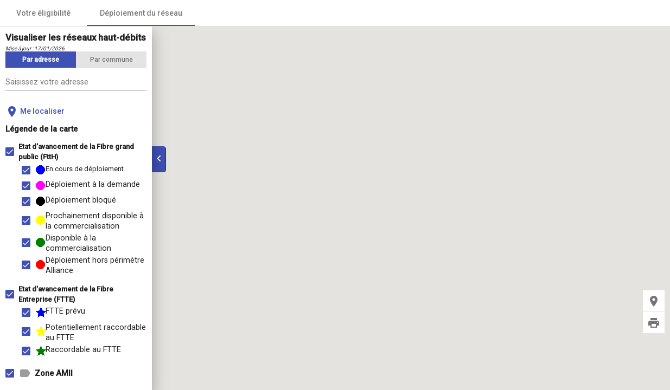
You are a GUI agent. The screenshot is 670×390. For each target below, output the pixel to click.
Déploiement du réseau (141, 13)
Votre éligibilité (43, 13)
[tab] (40, 59)
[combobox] (75, 82)
